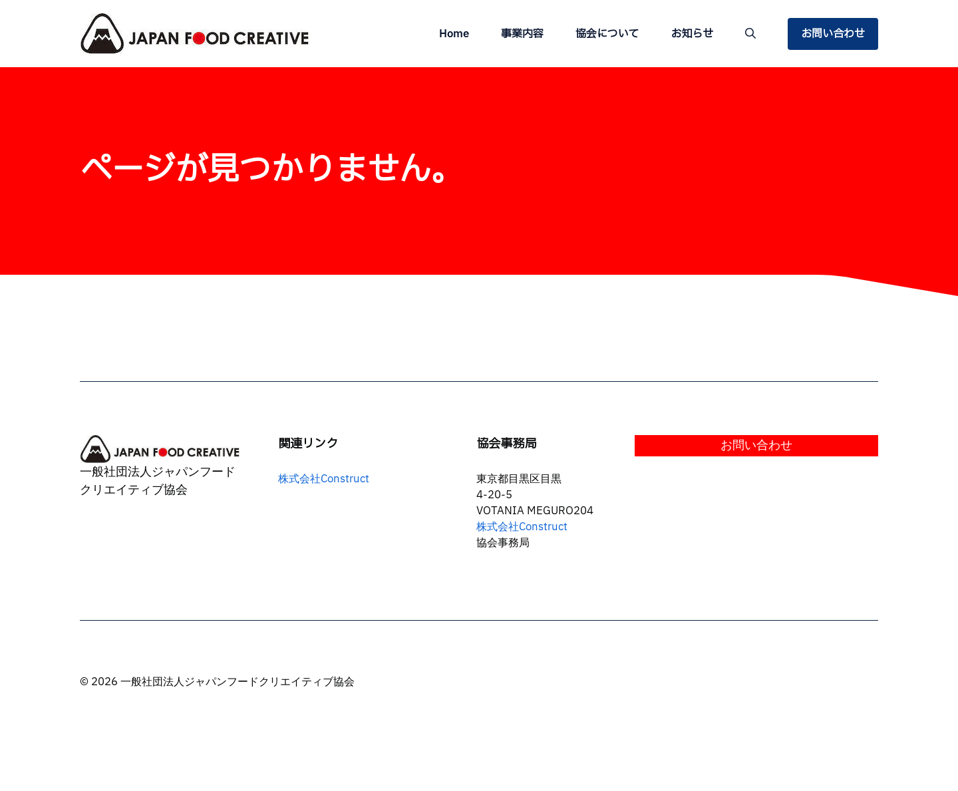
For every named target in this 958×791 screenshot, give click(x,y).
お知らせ (692, 34)
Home (454, 34)
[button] (750, 34)
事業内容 (522, 34)
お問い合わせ (833, 34)
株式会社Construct (323, 479)
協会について (607, 34)
